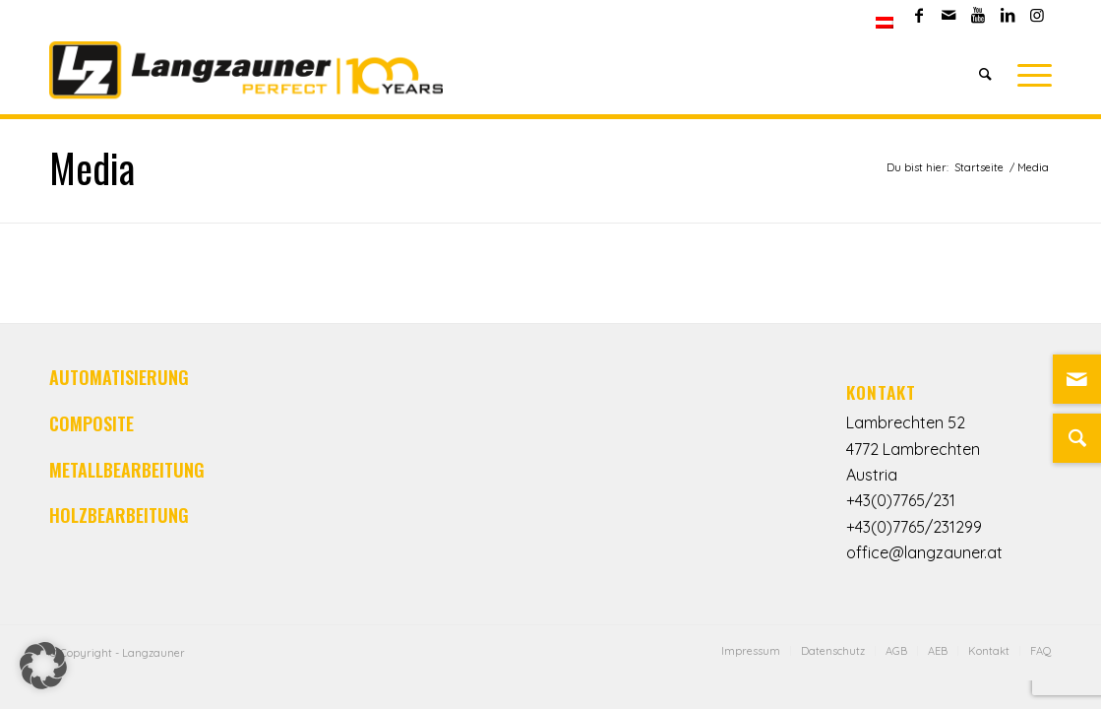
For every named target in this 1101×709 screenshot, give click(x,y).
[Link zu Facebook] (918, 15)
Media (92, 167)
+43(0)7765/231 (900, 500)
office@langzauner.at (924, 552)
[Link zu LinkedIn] (1007, 15)
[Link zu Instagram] (1037, 15)
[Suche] (985, 74)
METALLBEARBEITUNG (127, 470)
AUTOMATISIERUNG (119, 377)
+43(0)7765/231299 (914, 527)
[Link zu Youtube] (977, 15)
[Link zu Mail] (948, 15)
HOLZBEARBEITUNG (119, 515)
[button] (43, 665)
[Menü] (1028, 74)
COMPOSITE (91, 423)
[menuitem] (884, 22)
